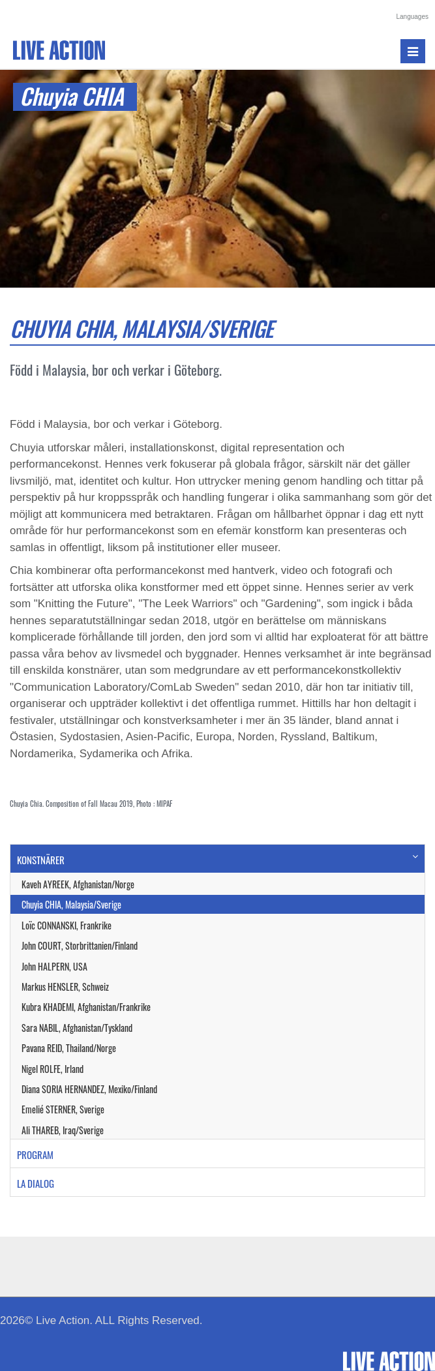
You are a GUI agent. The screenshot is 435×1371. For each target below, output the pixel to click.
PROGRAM (35, 1154)
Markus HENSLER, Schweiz (65, 986)
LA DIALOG (35, 1183)
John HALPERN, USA (54, 966)
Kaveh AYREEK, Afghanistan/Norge (78, 884)
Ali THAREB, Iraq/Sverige (63, 1130)
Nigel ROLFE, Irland (52, 1069)
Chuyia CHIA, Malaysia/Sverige (71, 904)
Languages (413, 16)
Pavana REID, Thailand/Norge (69, 1048)
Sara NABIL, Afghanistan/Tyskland (77, 1027)
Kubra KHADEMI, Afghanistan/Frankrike (86, 1007)
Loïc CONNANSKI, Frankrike (67, 925)
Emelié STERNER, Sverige (63, 1109)
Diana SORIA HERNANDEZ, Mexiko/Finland (89, 1089)
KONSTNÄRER (41, 859)
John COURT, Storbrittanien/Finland (80, 945)
